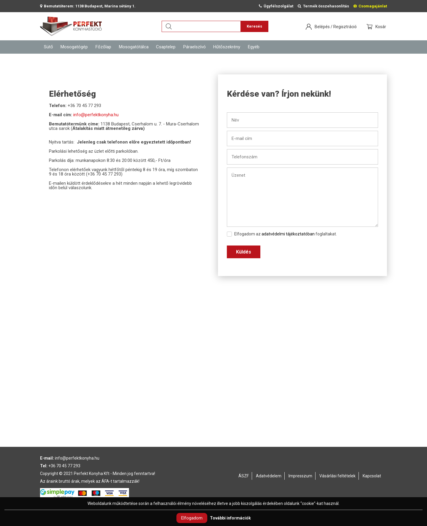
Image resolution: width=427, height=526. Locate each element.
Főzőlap (103, 47)
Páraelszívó (194, 47)
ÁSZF (243, 476)
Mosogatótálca (134, 47)
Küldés (243, 252)
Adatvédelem (268, 476)
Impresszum (300, 476)
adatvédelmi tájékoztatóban (288, 234)
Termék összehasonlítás (323, 6)
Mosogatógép (74, 47)
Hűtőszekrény (226, 47)
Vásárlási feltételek (337, 476)
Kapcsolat (372, 476)
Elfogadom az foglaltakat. (282, 234)
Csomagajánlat (370, 6)
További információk (230, 518)
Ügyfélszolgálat (276, 6)
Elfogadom (192, 518)
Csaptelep (166, 47)
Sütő (48, 47)
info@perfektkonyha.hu (96, 114)
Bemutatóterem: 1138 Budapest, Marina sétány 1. (88, 6)
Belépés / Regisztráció (336, 26)
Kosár (381, 26)
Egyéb (253, 47)
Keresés (254, 26)
